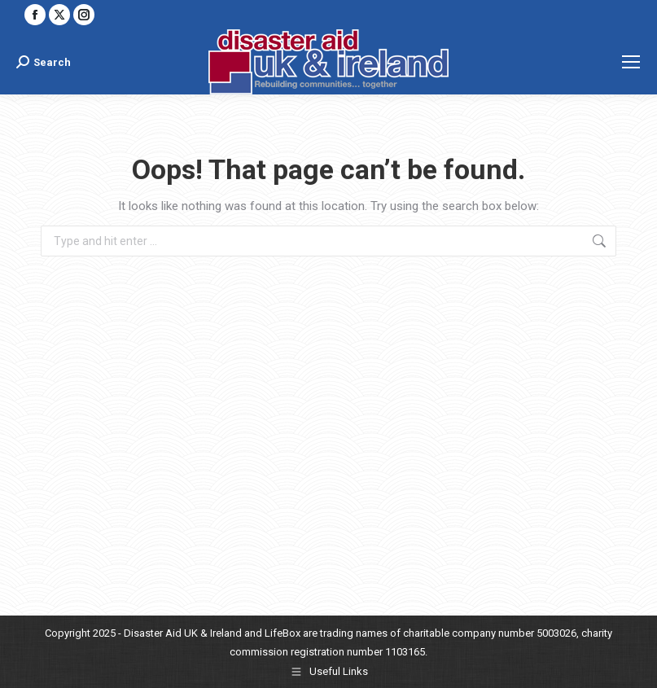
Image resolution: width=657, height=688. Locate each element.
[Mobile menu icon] (631, 62)
